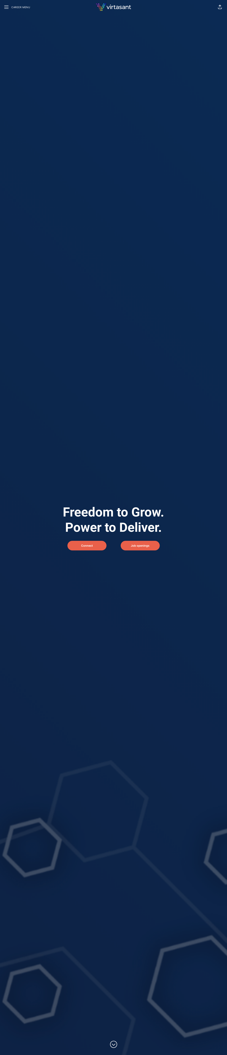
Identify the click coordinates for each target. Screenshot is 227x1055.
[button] (220, 7)
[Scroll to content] (113, 1044)
